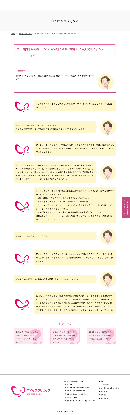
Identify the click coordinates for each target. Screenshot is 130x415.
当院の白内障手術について (74, 381)
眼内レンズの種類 (71, 397)
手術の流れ (69, 385)
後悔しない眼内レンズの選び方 (76, 394)
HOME (13, 34)
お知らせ (104, 395)
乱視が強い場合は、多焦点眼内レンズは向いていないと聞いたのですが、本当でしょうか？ (27, 337)
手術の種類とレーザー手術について (77, 388)
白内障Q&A (124, 4)
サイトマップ (105, 398)
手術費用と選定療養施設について (76, 391)
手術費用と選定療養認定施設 (75, 4)
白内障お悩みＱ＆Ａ (25, 34)
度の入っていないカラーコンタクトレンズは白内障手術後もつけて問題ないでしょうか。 (64, 337)
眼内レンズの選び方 (49, 4)
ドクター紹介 (104, 385)
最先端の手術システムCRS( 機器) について (80, 401)
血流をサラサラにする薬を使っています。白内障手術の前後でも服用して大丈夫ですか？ (100, 337)
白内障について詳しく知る (108, 4)
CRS (60, 4)
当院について (105, 381)
